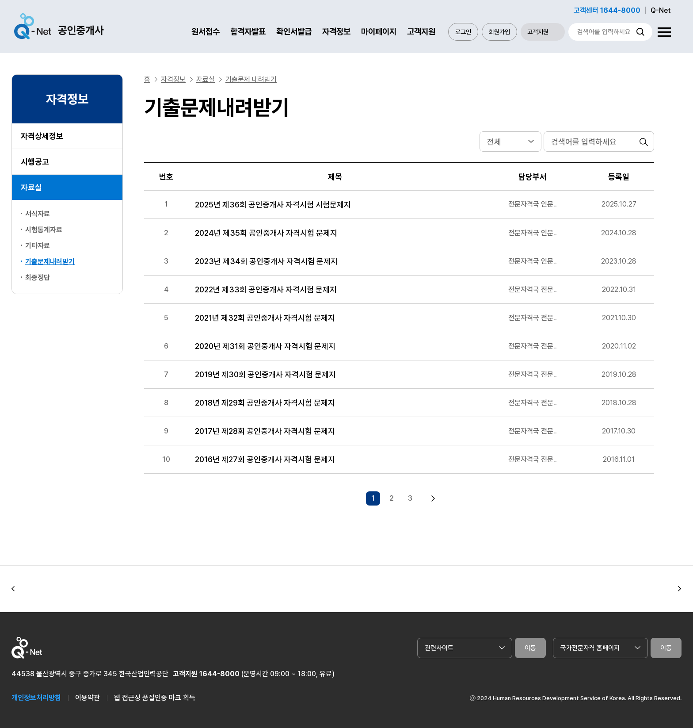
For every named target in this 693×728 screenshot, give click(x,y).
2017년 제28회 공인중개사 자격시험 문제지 (265, 431)
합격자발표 (248, 32)
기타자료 (37, 245)
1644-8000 (219, 674)
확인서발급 (294, 32)
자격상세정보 (42, 136)
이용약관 (87, 698)
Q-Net (661, 10)
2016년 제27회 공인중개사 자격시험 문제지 (265, 459)
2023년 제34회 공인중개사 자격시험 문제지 (266, 261)
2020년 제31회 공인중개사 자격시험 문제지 (265, 346)
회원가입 (499, 31)
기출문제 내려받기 (251, 79)
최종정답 (37, 277)
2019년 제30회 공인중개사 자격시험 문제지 (265, 374)
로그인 (463, 31)
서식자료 (37, 214)
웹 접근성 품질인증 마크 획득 (154, 698)
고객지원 (421, 32)
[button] (13, 589)
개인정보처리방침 (36, 698)
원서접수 (205, 32)
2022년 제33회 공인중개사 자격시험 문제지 (266, 289)
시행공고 (35, 161)
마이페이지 (378, 32)
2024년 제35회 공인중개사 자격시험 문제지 (266, 233)
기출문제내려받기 (50, 261)
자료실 (31, 187)
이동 (530, 648)
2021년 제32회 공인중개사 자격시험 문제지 (265, 317)
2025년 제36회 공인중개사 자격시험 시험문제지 (273, 204)
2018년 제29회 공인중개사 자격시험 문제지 (265, 402)
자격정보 (336, 32)
